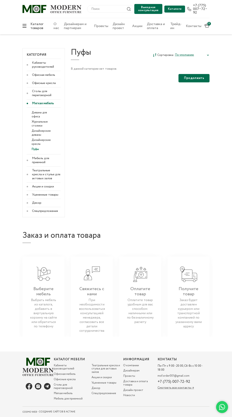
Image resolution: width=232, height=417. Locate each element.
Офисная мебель (43, 75)
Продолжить (194, 78)
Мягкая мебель (43, 103)
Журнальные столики (40, 124)
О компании (131, 365)
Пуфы (35, 149)
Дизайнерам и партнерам (75, 26)
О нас (56, 26)
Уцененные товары (45, 194)
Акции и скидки (43, 186)
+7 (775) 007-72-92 (174, 382)
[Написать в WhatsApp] (222, 407)
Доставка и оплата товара (135, 383)
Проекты (101, 26)
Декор (36, 203)
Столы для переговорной (41, 93)
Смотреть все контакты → (176, 387)
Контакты (193, 26)
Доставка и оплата (156, 26)
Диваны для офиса (39, 115)
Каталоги (174, 9)
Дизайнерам (131, 371)
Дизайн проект (119, 26)
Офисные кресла (44, 83)
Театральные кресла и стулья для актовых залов (46, 174)
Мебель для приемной (40, 160)
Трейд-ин (175, 26)
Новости (129, 395)
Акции (137, 26)
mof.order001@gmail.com (173, 376)
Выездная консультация (148, 9)
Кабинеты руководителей (43, 64)
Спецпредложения (45, 211)
